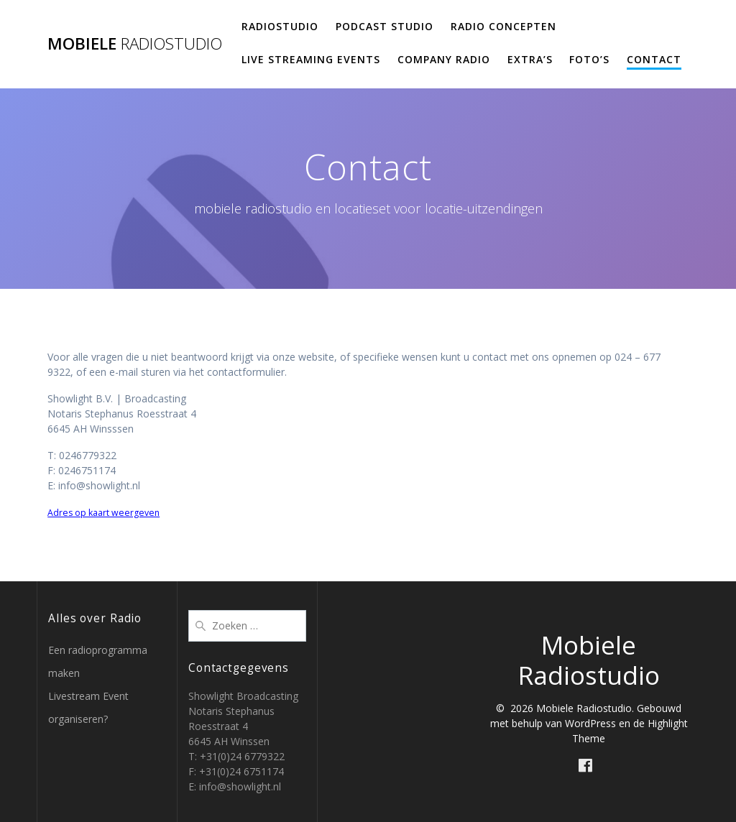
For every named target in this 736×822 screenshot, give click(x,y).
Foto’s (589, 59)
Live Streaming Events (311, 59)
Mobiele (134, 44)
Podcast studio (384, 26)
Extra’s (530, 59)
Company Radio (443, 59)
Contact (654, 59)
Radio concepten (503, 26)
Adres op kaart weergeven (103, 513)
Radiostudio (280, 26)
